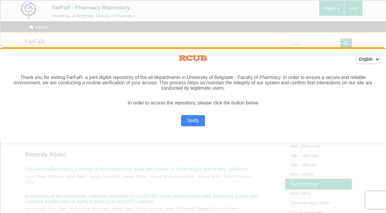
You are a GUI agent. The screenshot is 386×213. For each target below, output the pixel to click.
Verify (193, 120)
